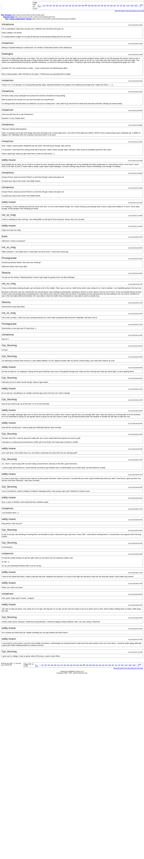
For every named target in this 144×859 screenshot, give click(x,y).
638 (89, 5)
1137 (127, 5)
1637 (135, 5)
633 (73, 5)
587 (57, 5)
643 (105, 5)
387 (47, 5)
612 (60, 5)
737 (121, 5)
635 (79, 5)
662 (111, 5)
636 (83, 5)
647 (108, 5)
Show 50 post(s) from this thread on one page (129, 11)
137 (44, 5)
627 (63, 5)
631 (67, 5)
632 (70, 5)
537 (51, 5)
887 (124, 5)
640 (95, 5)
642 (102, 5)
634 (76, 5)
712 (118, 5)
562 (54, 5)
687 (115, 5)
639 (92, 5)
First (39, 5)
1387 (131, 5)
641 (99, 5)
